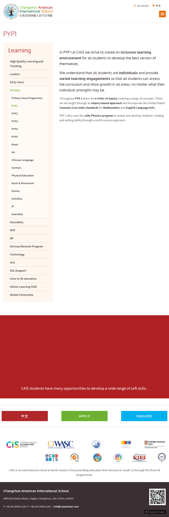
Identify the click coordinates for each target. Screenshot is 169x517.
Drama (16, 191)
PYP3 (15, 121)
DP (11, 238)
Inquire (144, 416)
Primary (15, 90)
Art (13, 152)
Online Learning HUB (23, 287)
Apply (84, 416)
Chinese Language (23, 160)
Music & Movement (23, 183)
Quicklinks (143, 5)
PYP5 (15, 137)
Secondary (16, 222)
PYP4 (15, 129)
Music (15, 144)
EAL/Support (18, 270)
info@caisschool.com (66, 506)
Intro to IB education (23, 278)
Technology (17, 254)
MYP (12, 230)
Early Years (17, 82)
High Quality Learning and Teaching (26, 63)
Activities (17, 198)
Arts (12, 262)
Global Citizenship (21, 295)
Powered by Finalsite (155, 511)
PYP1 (15, 106)
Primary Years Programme (27, 98)
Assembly (17, 214)
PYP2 (15, 113)
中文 (158, 5)
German (16, 167)
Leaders (15, 74)
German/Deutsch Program (26, 246)
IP (13, 206)
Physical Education (23, 175)
